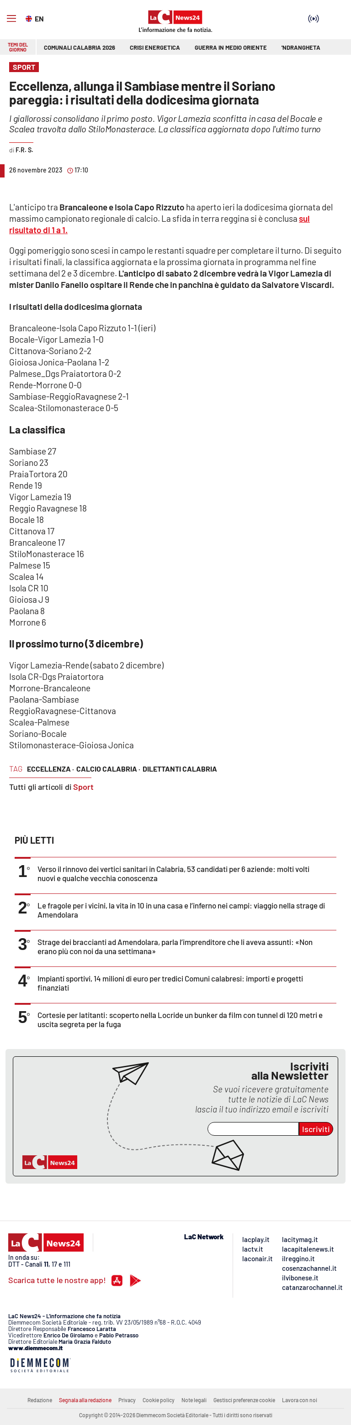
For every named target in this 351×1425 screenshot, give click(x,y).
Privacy (127, 1400)
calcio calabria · (108, 768)
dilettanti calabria (180, 768)
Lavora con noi (299, 1400)
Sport (83, 787)
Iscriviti (316, 1129)
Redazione (39, 1400)
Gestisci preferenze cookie (244, 1400)
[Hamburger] (11, 18)
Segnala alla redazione (85, 1400)
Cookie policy (159, 1400)
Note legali (194, 1400)
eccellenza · (50, 768)
